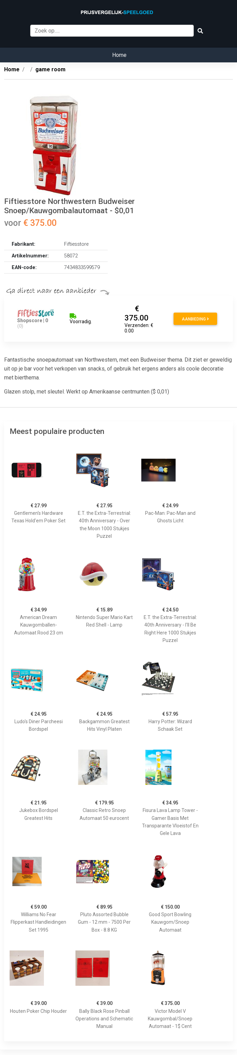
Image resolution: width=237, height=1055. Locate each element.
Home (119, 55)
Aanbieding (195, 319)
